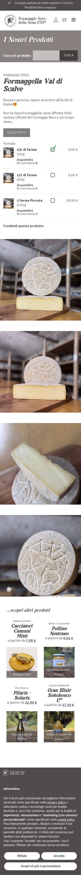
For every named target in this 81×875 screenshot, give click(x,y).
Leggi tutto (17, 132)
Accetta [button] (59, 856)
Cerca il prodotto (17, 56)
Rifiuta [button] (22, 856)
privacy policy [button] (56, 802)
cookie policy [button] (66, 819)
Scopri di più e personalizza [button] (40, 866)
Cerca (69, 55)
